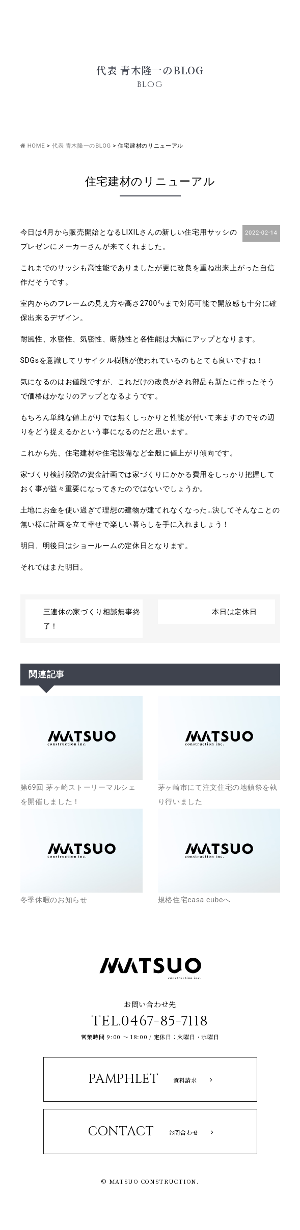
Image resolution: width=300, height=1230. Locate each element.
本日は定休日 (234, 612)
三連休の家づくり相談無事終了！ (92, 619)
